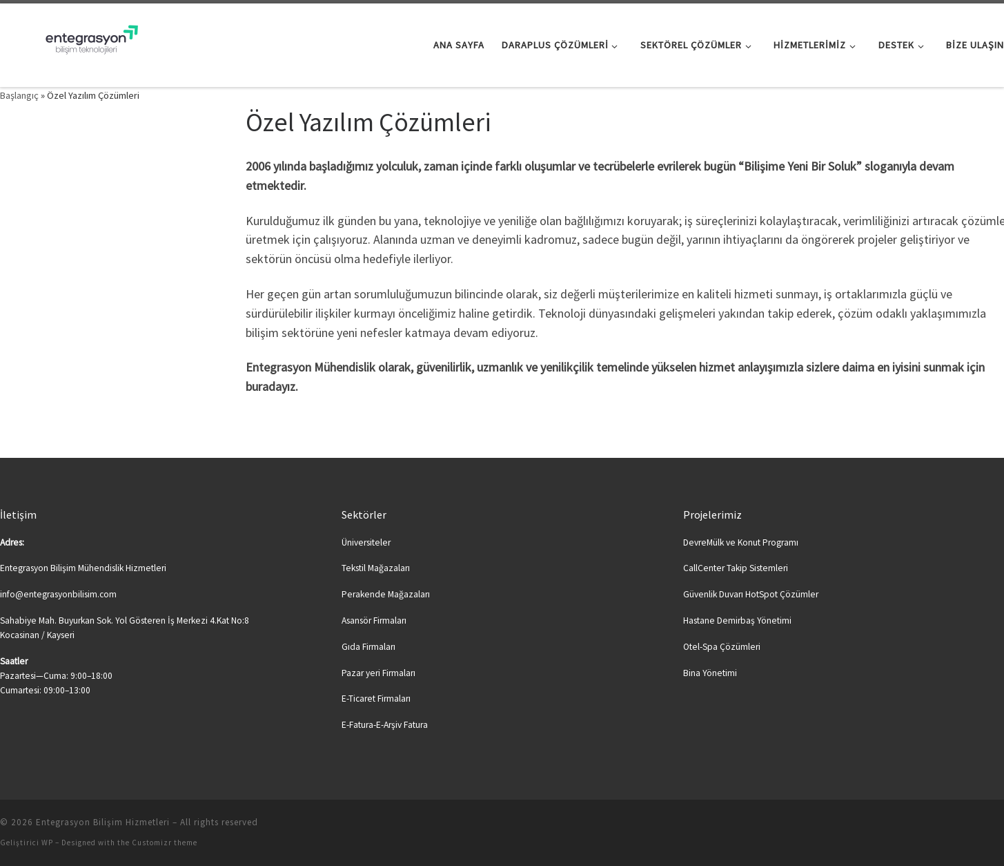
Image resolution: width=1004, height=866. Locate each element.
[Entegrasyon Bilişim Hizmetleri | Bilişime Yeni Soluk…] (86, 42)
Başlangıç (19, 95)
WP (47, 842)
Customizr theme (164, 842)
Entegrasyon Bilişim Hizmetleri (103, 822)
